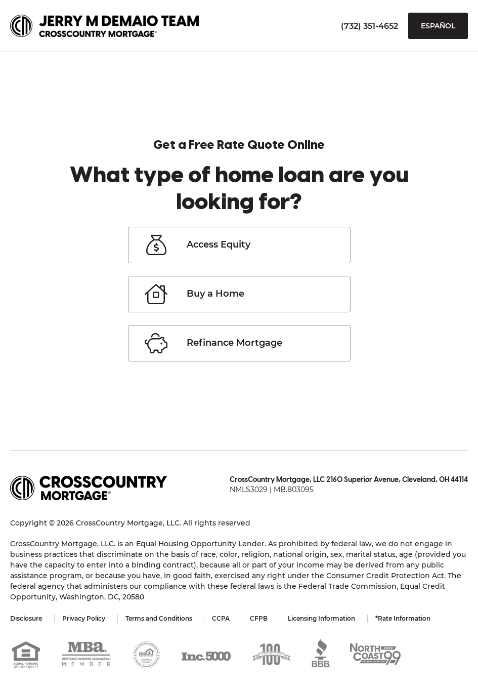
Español (438, 25)
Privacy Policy (83, 618)
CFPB (259, 618)
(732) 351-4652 (369, 26)
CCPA (221, 618)
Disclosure (26, 618)
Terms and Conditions (158, 618)
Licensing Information (322, 618)
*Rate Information (403, 618)
